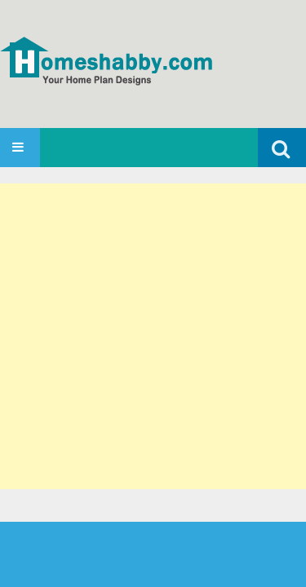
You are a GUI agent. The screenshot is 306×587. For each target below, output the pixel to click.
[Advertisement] (153, 336)
